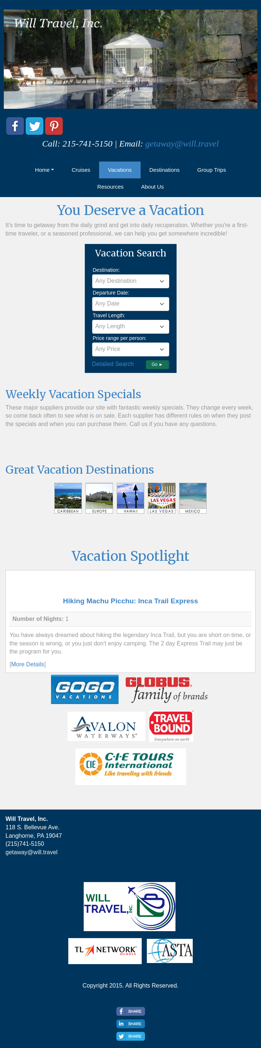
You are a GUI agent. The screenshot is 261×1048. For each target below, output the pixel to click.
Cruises (81, 170)
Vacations (120, 170)
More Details (27, 664)
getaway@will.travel (182, 143)
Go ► (157, 364)
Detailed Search (113, 364)
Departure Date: (111, 293)
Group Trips (211, 170)
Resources (110, 187)
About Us (152, 187)
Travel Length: (109, 315)
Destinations (164, 170)
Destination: (106, 270)
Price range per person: (119, 338)
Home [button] (42, 170)
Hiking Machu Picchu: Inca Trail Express (130, 601)
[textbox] (131, 281)
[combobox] (130, 281)
